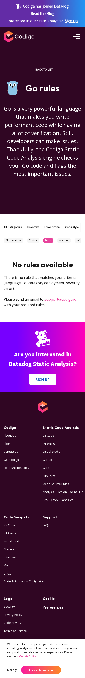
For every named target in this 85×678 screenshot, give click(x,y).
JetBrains (49, 444)
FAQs (46, 525)
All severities (13, 240)
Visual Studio (52, 452)
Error (48, 240)
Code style (72, 227)
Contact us (11, 452)
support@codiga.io (60, 299)
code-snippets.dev (16, 468)
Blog (7, 444)
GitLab (47, 468)
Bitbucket (49, 476)
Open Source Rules (56, 484)
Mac (6, 565)
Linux (7, 573)
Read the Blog (42, 13)
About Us (10, 435)
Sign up (71, 20)
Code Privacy (13, 623)
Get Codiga (11, 460)
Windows (10, 557)
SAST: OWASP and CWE (58, 500)
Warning (64, 240)
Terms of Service (15, 631)
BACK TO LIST (43, 69)
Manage (12, 670)
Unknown (33, 227)
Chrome (9, 549)
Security (9, 606)
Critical (33, 240)
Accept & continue (41, 670)
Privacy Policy (13, 615)
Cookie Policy (27, 656)
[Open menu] (76, 36)
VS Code (48, 435)
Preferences (53, 607)
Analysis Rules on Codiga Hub (63, 492)
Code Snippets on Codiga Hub (24, 581)
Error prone (52, 227)
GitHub (47, 460)
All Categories (13, 227)
